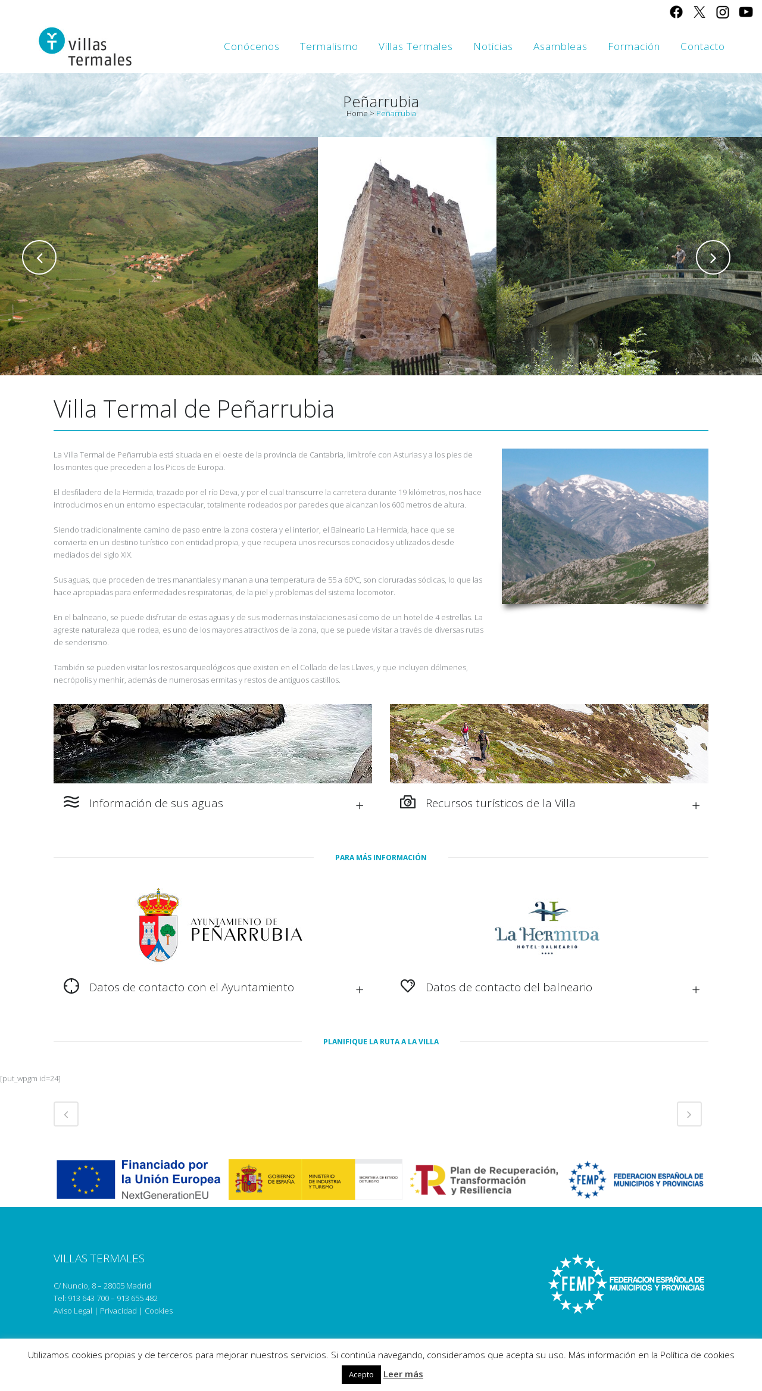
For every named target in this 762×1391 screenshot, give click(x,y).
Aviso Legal (73, 1310)
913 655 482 (137, 1298)
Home (357, 113)
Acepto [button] (361, 1374)
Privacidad (118, 1310)
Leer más (403, 1374)
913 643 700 (88, 1298)
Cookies (159, 1310)
